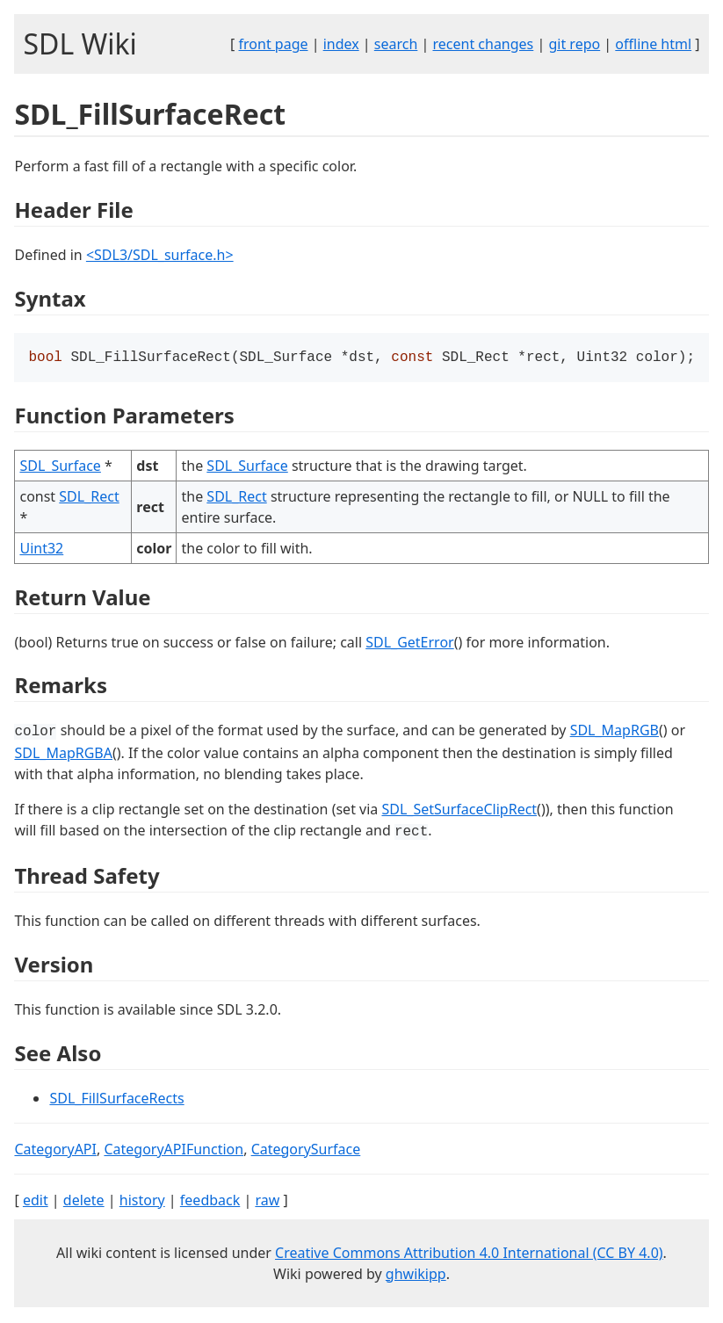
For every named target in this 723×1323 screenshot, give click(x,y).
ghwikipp (416, 1275)
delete (84, 1201)
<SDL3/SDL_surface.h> (160, 254)
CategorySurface (306, 1150)
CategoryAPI (55, 1150)
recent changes (482, 44)
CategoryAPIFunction (173, 1150)
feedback (210, 1201)
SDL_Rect (89, 498)
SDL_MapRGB (614, 731)
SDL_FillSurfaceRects (116, 1100)
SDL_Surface (59, 467)
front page (273, 44)
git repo (574, 44)
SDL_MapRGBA (63, 754)
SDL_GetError (409, 644)
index (341, 44)
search (396, 44)
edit (35, 1201)
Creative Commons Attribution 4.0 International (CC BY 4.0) (469, 1254)
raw (267, 1201)
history (142, 1201)
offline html (653, 44)
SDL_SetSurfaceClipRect (459, 811)
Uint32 (41, 550)
